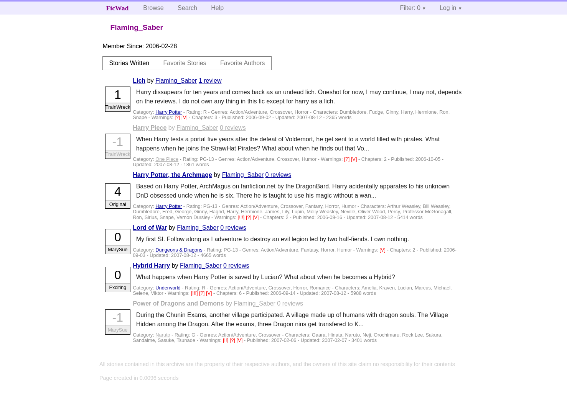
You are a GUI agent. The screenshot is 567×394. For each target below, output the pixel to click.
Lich (139, 80)
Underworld (167, 288)
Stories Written (129, 63)
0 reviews (233, 127)
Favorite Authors (242, 63)
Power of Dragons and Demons (178, 303)
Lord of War (150, 227)
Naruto (162, 335)
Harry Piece (149, 127)
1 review (210, 80)
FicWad (117, 8)
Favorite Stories (184, 63)
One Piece (166, 159)
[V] (185, 117)
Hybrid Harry (151, 265)
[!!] (226, 340)
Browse (153, 8)
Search (187, 8)
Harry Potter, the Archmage (172, 175)
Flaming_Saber (176, 80)
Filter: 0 (410, 8)
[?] (178, 117)
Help (217, 8)
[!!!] (242, 217)
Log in (448, 8)
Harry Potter (168, 112)
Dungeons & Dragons (178, 250)
